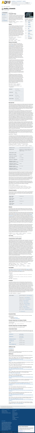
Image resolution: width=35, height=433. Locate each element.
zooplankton (11, 277)
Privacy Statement (14, 419)
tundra (16, 39)
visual (17, 263)
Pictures (4, 14)
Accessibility (13, 418)
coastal (19, 40)
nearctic (17, 21)
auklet (12, 45)
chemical (29, 263)
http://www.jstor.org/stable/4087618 (18, 403)
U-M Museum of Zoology (5, 411)
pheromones (22, 264)
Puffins (32, 215)
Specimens (4, 17)
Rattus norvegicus (26, 307)
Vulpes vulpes (25, 306)
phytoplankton (15, 278)
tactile (21, 263)
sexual (26, 145)
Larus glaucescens (29, 295)
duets (18, 264)
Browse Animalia (14, 410)
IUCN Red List (11, 336)
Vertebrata (29, 26)
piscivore (11, 274)
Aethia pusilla (16, 317)
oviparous (30, 145)
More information (21, 337)
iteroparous (19, 144)
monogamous (15, 134)
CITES (10, 342)
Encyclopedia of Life (11, 348)
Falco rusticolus (26, 300)
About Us (13, 411)
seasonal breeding (25, 144)
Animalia (4, 6)
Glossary (13, 416)
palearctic (10, 22)
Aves (28, 28)
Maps (3, 19)
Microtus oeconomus (27, 303)
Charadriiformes (30, 30)
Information (4, 12)
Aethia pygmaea (11, 215)
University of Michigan (4, 410)
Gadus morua (23, 311)
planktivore (11, 275)
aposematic (19, 293)
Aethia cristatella (8, 6)
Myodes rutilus (27, 304)
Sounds (3, 15)
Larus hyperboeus (27, 297)
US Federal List (11, 340)
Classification (4, 20)
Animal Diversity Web (18, 1)
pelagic (15, 40)
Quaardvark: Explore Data (15, 417)
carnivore (10, 273)
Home (2, 6)
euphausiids (21, 270)
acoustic (25, 263)
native (21, 21)
